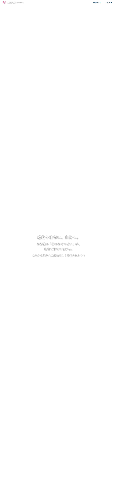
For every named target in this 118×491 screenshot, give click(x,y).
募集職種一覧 (97, 2)
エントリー (108, 2)
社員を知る (70, 2)
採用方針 (78, 2)
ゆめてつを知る (49, 2)
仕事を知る (60, 2)
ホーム (40, 2)
